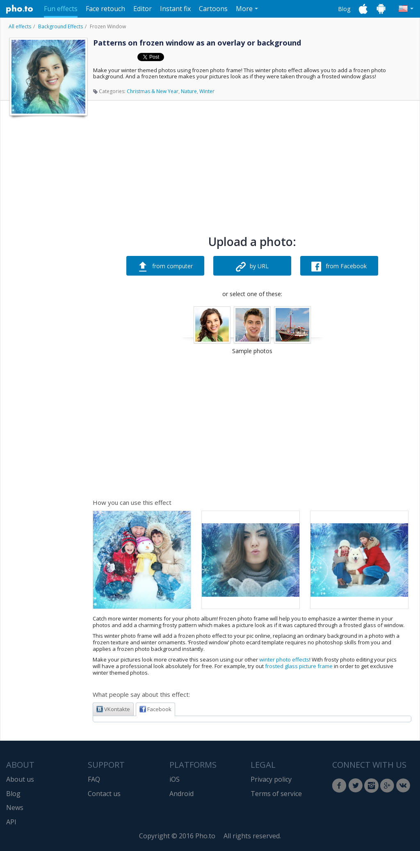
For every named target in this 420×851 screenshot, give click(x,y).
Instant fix (175, 8)
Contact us (104, 793)
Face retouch (105, 8)
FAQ (94, 779)
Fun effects (61, 8)
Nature (189, 91)
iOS (174, 779)
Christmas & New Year (152, 91)
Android (181, 793)
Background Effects (60, 26)
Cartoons (213, 8)
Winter (207, 91)
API (11, 821)
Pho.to (19, 9)
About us (20, 779)
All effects (20, 26)
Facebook (155, 709)
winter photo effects (284, 659)
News (14, 807)
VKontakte (113, 709)
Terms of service (276, 793)
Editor (142, 8)
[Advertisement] (47, 243)
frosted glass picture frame (299, 666)
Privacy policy (271, 779)
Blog (344, 9)
